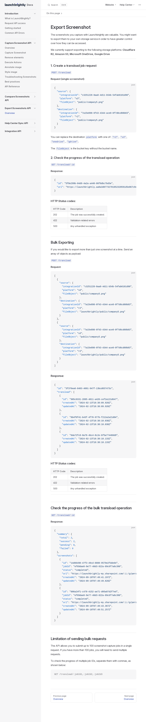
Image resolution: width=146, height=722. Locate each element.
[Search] (57, 5)
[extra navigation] (139, 5)
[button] (20, 13)
